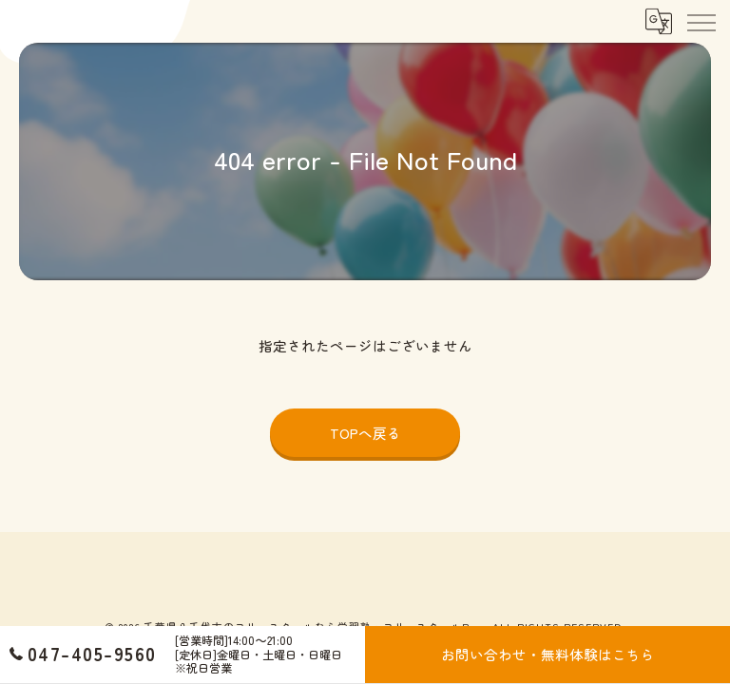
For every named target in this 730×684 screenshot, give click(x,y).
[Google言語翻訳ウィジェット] (658, 21)
